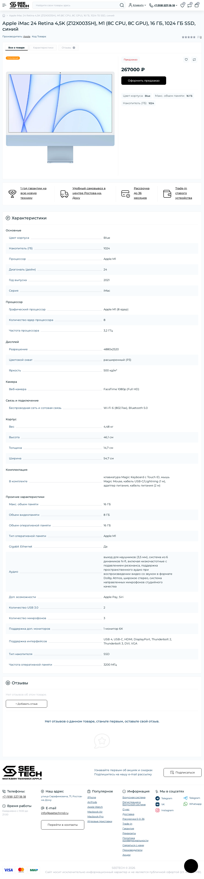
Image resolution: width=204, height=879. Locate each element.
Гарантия (128, 828)
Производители (132, 849)
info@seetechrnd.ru (54, 813)
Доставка (128, 814)
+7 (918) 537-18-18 (14, 796)
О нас (126, 809)
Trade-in (127, 823)
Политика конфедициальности (135, 839)
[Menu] (4, 5)
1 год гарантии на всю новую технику (33, 193)
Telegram (191, 798)
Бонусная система (134, 797)
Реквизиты (129, 833)
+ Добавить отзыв (26, 703)
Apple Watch (95, 806)
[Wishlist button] (186, 59)
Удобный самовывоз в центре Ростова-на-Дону (89, 193)
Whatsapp (192, 804)
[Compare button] (194, 59)
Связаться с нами (133, 845)
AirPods (92, 802)
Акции (126, 854)
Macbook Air (95, 811)
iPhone (91, 797)
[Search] (122, 5)
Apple (26, 36)
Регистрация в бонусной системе (134, 803)
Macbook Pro (95, 816)
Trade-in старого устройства (183, 193)
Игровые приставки (99, 821)
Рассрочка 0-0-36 (133, 818)
